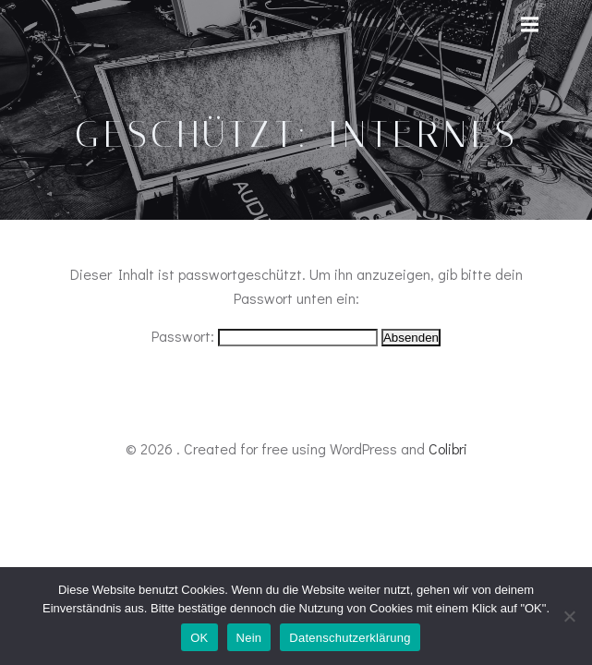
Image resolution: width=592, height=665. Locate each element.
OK (199, 638)
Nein (249, 638)
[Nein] (569, 616)
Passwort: (264, 335)
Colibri (448, 448)
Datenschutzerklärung (349, 638)
